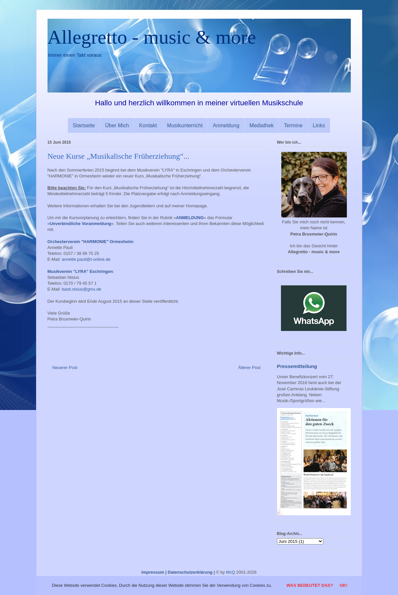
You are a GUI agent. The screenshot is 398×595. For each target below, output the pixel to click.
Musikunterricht (185, 125)
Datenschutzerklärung (190, 572)
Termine (293, 125)
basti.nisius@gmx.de (81, 289)
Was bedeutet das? (310, 585)
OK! (344, 585)
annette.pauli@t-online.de (86, 259)
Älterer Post (249, 367)
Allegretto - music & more (152, 37)
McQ (230, 572)
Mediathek (261, 125)
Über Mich (117, 125)
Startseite (84, 125)
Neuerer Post (65, 367)
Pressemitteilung (297, 366)
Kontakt (148, 125)
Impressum (152, 572)
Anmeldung (226, 125)
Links (319, 125)
